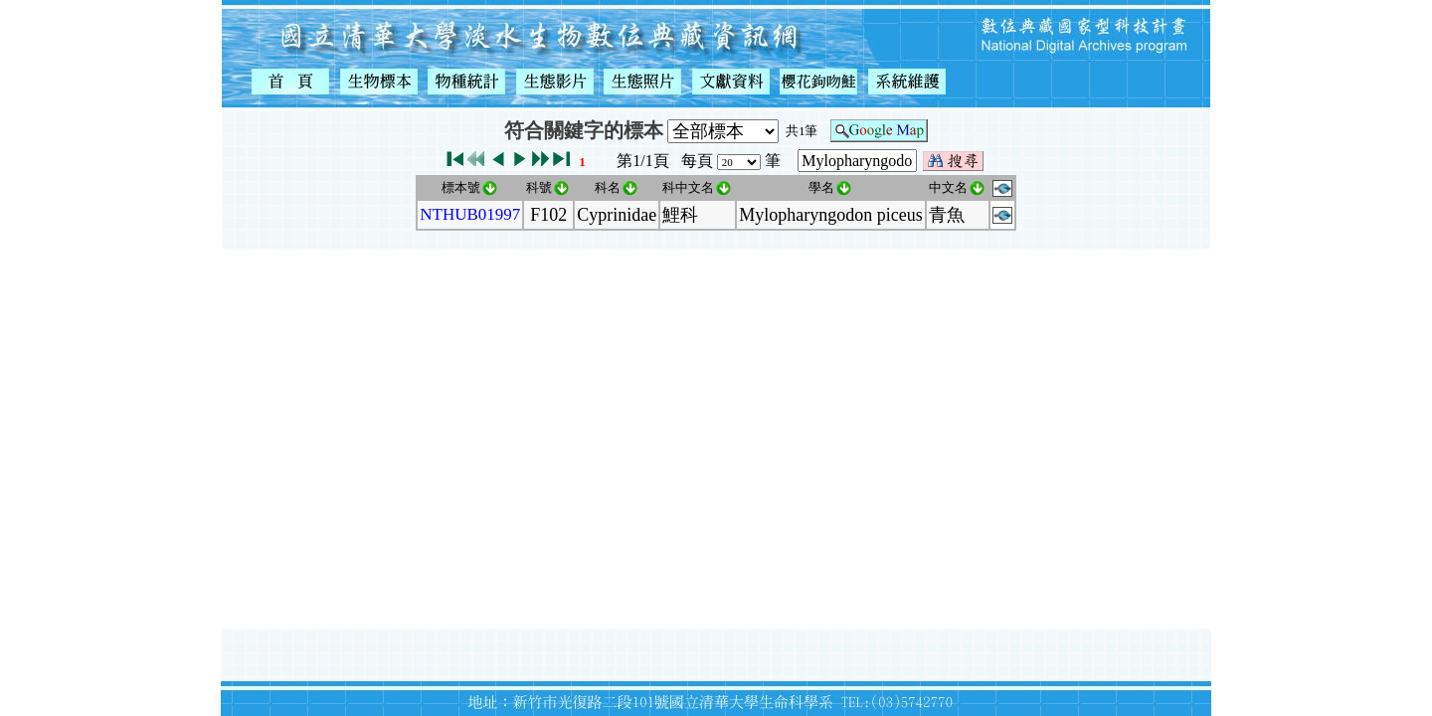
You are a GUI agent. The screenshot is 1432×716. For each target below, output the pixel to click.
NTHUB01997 (470, 214)
